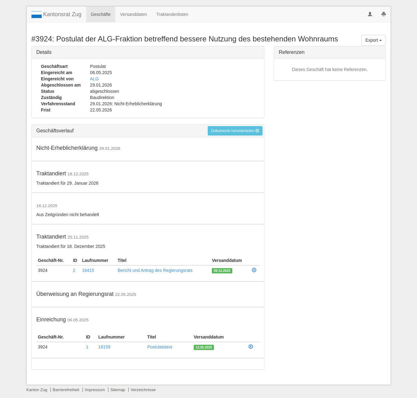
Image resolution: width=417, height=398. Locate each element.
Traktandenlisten (172, 14)
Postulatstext (159, 346)
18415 (88, 270)
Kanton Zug (36, 389)
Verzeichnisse (142, 389)
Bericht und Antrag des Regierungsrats (155, 270)
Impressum (95, 389)
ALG (94, 78)
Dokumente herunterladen (235, 131)
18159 (104, 346)
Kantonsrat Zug (56, 14)
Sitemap (117, 389)
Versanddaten (133, 14)
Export (373, 40)
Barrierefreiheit (66, 389)
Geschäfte (101, 14)
